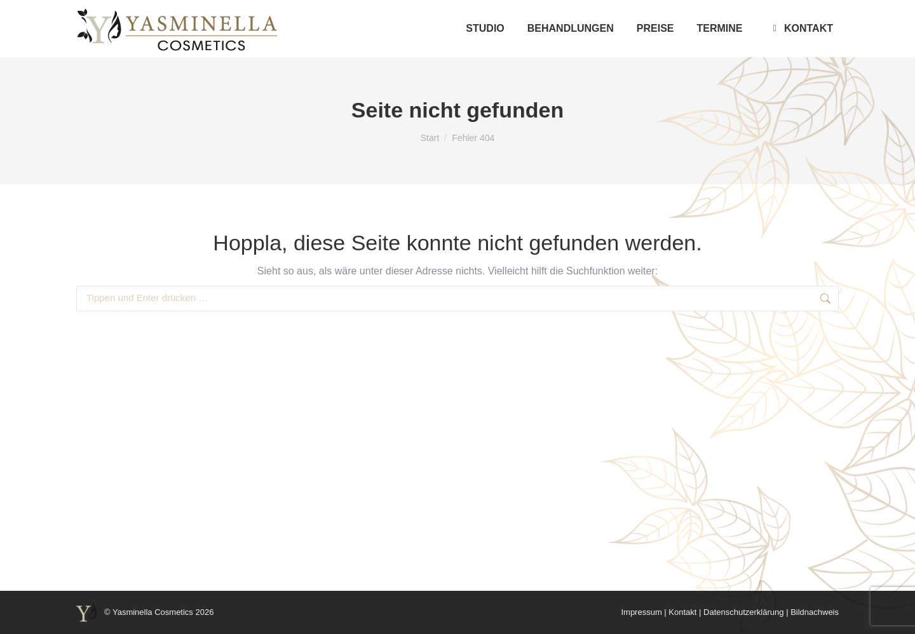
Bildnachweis (814, 612)
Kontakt (682, 612)
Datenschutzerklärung (743, 612)
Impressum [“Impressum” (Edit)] (641, 612)
